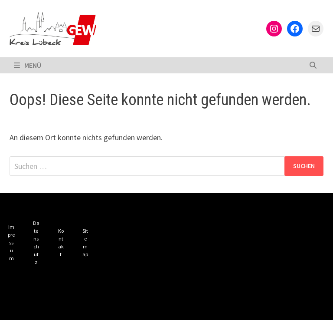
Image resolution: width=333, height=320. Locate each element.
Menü (27, 65)
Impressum (11, 242)
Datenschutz (36, 242)
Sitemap (85, 242)
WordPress (157, 306)
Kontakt (61, 242)
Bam (194, 306)
